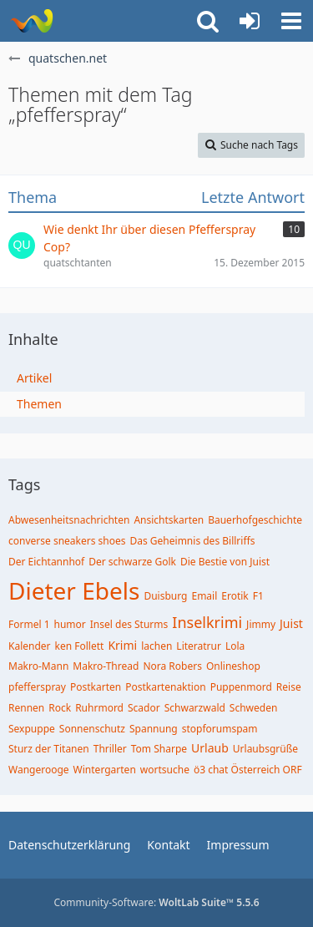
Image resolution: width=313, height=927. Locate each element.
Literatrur (198, 646)
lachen (156, 646)
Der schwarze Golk (132, 562)
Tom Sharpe (159, 749)
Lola (235, 646)
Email (204, 596)
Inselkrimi (207, 622)
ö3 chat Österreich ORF (248, 769)
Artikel (34, 378)
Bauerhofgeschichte (255, 520)
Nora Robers (172, 666)
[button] (291, 21)
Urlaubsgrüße (265, 749)
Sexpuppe (31, 729)
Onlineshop (233, 666)
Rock (59, 708)
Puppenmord (241, 687)
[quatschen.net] (31, 21)
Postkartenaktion (165, 687)
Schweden (254, 708)
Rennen (26, 708)
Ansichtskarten (169, 520)
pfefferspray (37, 687)
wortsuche (164, 769)
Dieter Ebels (73, 590)
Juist (291, 623)
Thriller (110, 749)
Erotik (234, 596)
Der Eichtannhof (46, 562)
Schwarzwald (194, 708)
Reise (288, 687)
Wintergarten (104, 769)
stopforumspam (220, 729)
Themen (39, 404)
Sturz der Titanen (48, 749)
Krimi (122, 645)
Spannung (153, 729)
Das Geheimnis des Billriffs (192, 541)
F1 (258, 596)
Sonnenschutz (92, 729)
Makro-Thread (106, 666)
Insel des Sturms (129, 624)
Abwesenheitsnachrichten (68, 520)
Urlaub (210, 748)
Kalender (29, 646)
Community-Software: (156, 902)
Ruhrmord (99, 708)
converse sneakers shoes (67, 541)
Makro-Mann (38, 666)
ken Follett (79, 646)
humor (70, 624)
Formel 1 (29, 624)
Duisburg (165, 596)
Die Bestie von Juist (225, 562)
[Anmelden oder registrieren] (249, 21)
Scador (144, 708)
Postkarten (95, 687)
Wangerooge (38, 769)
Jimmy (260, 624)
